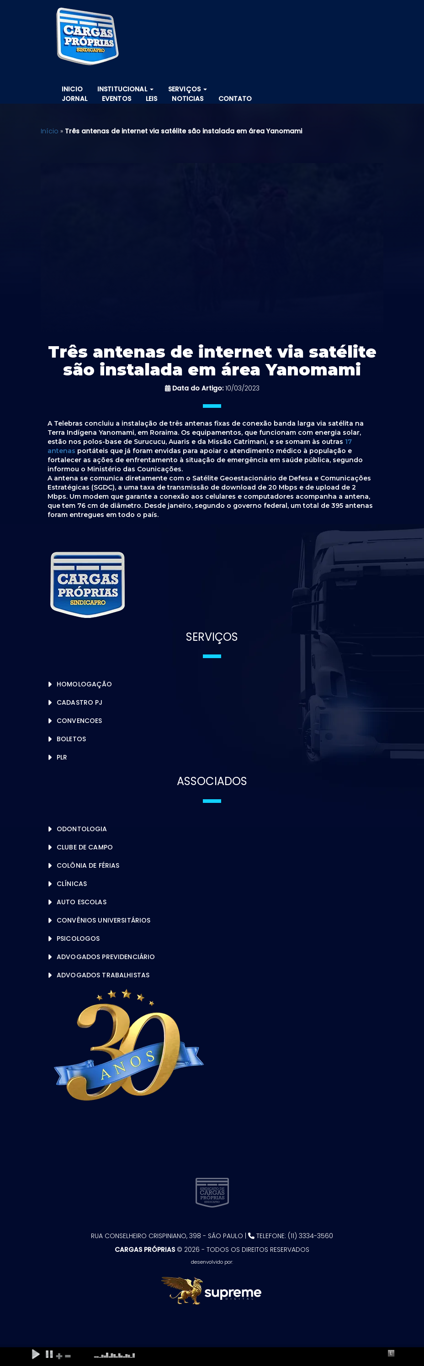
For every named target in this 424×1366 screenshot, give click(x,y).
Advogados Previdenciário (106, 956)
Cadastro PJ (80, 702)
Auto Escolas (81, 902)
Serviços (187, 89)
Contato (235, 98)
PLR (62, 757)
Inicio (72, 89)
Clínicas (72, 883)
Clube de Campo (85, 847)
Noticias (187, 98)
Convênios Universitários (103, 920)
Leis (152, 98)
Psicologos (78, 938)
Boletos (71, 739)
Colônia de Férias (88, 865)
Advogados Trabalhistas (103, 975)
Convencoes (79, 720)
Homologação (84, 684)
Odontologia (82, 828)
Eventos (116, 98)
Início (49, 131)
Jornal (74, 98)
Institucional (125, 89)
